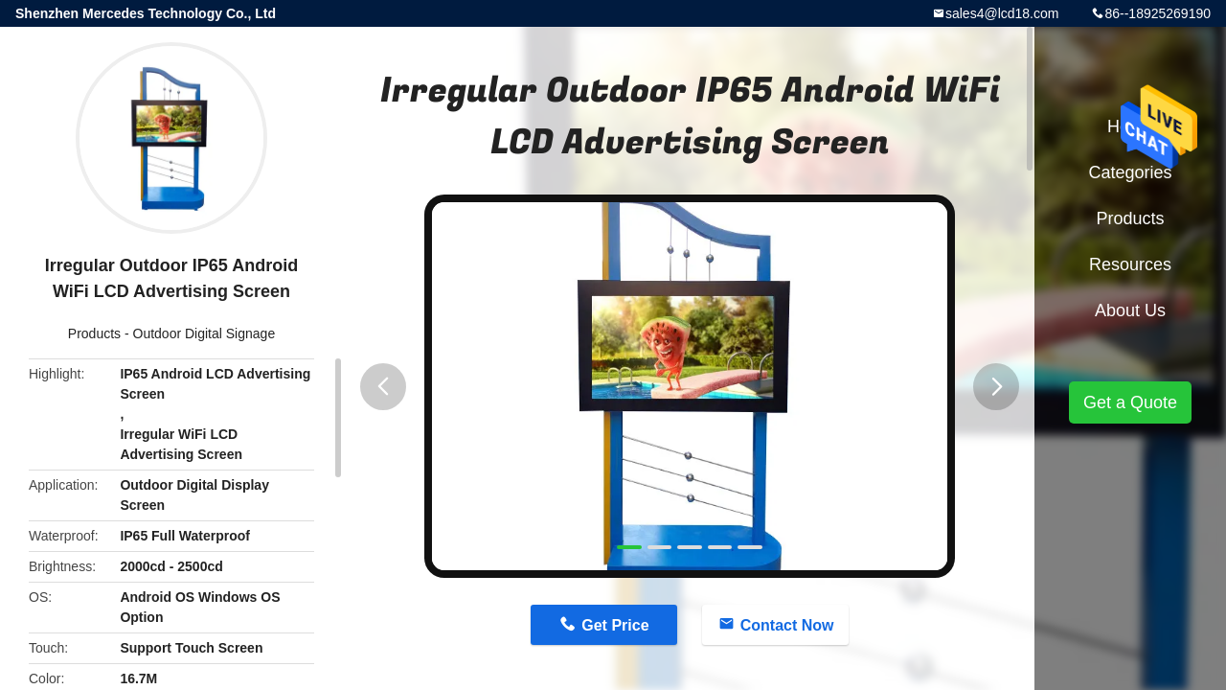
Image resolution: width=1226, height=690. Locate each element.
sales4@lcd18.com (1002, 13)
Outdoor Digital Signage (204, 333)
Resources (1130, 264)
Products (94, 333)
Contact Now (787, 625)
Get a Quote (1130, 402)
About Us (1130, 310)
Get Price (614, 625)
